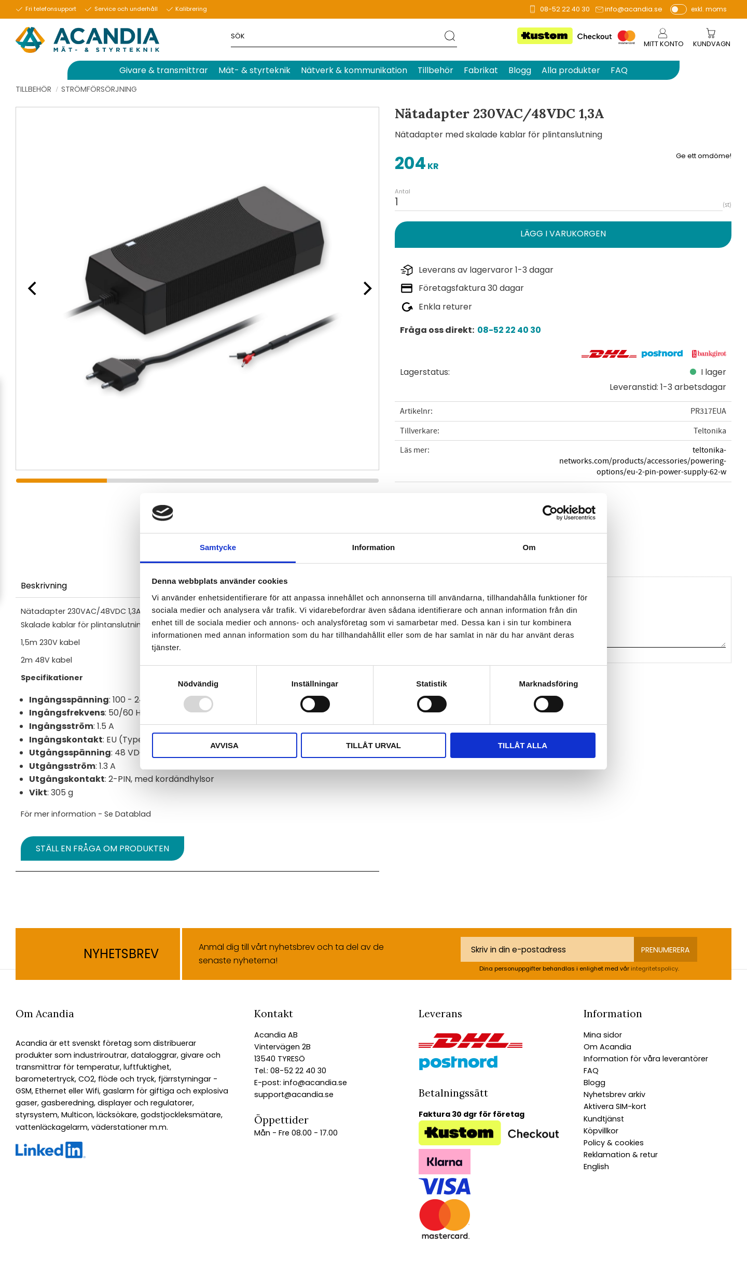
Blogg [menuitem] (519, 70)
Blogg (594, 1082)
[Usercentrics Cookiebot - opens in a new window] (550, 513)
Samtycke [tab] (218, 547)
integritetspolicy (654, 968)
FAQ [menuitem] (619, 70)
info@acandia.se (633, 9)
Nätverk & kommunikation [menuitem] (354, 70)
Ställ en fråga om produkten (102, 848)
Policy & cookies (614, 1143)
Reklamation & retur (621, 1154)
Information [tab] (373, 547)
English (596, 1166)
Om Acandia (607, 1047)
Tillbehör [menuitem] (435, 70)
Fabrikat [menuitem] (481, 70)
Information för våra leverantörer (646, 1059)
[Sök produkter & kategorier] (338, 35)
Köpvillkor (601, 1131)
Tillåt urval (373, 745)
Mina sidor (603, 1035)
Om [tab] (528, 547)
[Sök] (451, 35)
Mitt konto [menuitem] (664, 43)
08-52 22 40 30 (565, 9)
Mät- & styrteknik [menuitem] (254, 70)
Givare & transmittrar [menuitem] (163, 70)
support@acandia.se (294, 1094)
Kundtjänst (604, 1119)
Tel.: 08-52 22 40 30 (290, 1070)
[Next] (364, 288)
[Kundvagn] (711, 44)
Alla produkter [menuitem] (571, 70)
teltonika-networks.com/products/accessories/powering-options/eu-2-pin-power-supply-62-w (642, 461)
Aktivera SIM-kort (615, 1106)
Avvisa (224, 745)
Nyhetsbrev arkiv (614, 1094)
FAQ (591, 1070)
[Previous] (31, 288)
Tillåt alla (522, 745)
